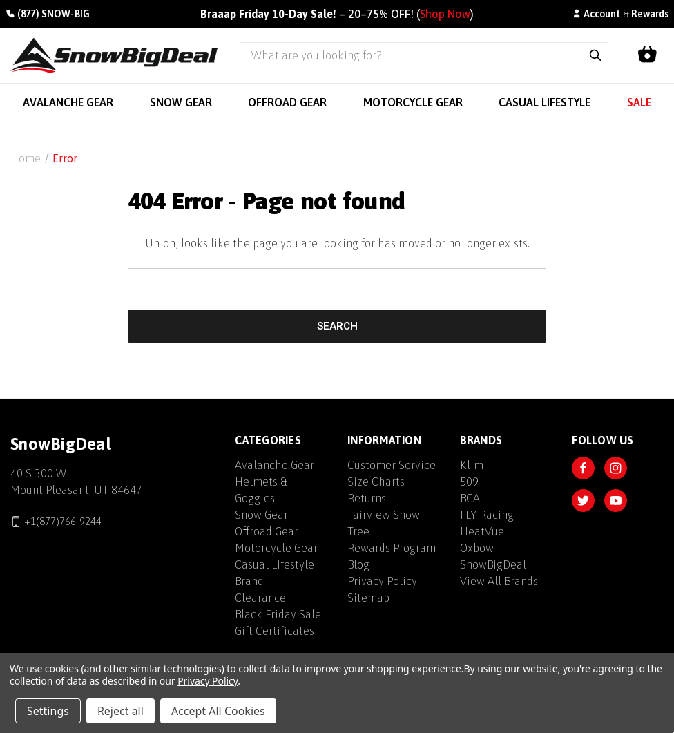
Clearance (260, 597)
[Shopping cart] (647, 55)
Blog (358, 564)
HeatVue (482, 531)
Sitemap (368, 597)
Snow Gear (261, 514)
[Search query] (411, 55)
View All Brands (499, 581)
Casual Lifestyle (274, 564)
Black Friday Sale (278, 614)
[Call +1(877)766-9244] (48, 14)
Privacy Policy (382, 581)
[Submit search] (595, 55)
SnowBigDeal (493, 564)
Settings (48, 710)
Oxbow (477, 548)
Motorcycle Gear (276, 548)
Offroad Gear (266, 531)
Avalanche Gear (274, 465)
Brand (249, 581)
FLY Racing (487, 514)
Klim (471, 465)
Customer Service (391, 465)
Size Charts (376, 481)
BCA (470, 498)
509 (469, 481)
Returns (366, 498)
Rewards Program (391, 548)
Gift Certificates (274, 631)
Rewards (649, 13)
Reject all (120, 710)
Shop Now (445, 14)
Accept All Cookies (218, 710)
